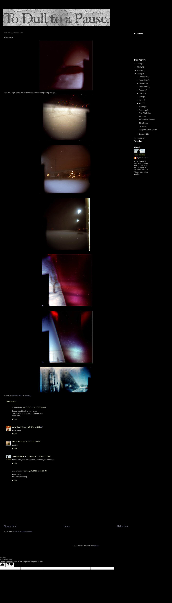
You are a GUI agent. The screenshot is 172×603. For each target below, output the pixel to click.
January (142, 134)
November (143, 80)
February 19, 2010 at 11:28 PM (35, 471)
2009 (139, 138)
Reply (14, 419)
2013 (139, 64)
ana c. (14, 441)
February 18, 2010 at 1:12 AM (32, 427)
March (141, 107)
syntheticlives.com (141, 169)
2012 (139, 67)
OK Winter (142, 126)
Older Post (122, 526)
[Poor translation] (9, 565)
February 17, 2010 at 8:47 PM (34, 407)
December (143, 77)
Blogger (96, 546)
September (143, 87)
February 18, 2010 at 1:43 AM (29, 441)
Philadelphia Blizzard (147, 120)
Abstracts (142, 116)
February (142, 110)
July (141, 93)
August (142, 90)
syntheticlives (18, 456)
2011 (139, 70)
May (141, 100)
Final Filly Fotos (145, 113)
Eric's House (143, 123)
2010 (139, 74)
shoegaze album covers (148, 130)
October (142, 83)
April (141, 103)
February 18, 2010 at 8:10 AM (39, 456)
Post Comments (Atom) (23, 531)
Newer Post (10, 526)
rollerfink (16, 427)
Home (67, 526)
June (141, 97)
